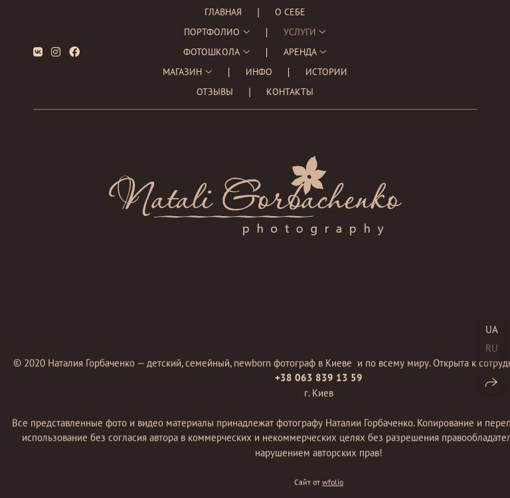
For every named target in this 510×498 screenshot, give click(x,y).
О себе (290, 8)
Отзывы (215, 88)
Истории (326, 68)
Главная (223, 8)
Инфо (259, 68)
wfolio (332, 482)
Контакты (289, 88)
